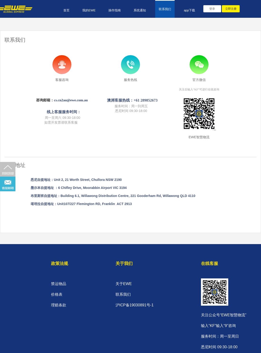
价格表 (56, 294)
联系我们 (165, 9)
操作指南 (114, 10)
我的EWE (89, 10)
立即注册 (231, 8)
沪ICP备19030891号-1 (135, 305)
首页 (66, 10)
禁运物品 (58, 284)
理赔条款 (58, 305)
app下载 (189, 10)
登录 (212, 8)
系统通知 (140, 10)
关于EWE (124, 284)
